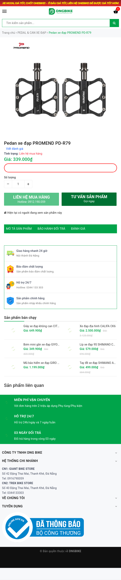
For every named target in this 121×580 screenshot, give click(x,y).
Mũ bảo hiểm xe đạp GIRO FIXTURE (46, 362)
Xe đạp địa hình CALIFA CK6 (98, 326)
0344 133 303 (34, 287)
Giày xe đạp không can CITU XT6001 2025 (50, 326)
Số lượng (10, 177)
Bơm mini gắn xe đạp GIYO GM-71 (45, 344)
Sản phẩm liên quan (24, 385)
